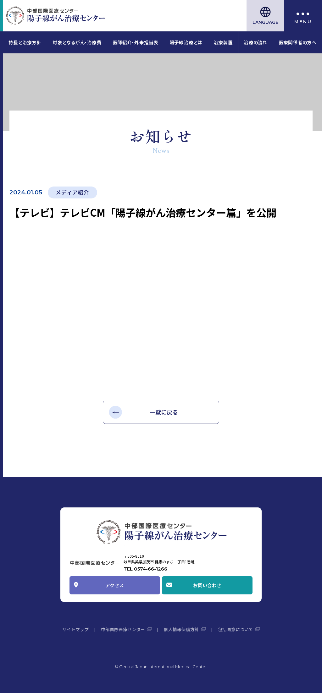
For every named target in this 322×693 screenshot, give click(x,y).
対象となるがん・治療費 (77, 42)
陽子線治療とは (186, 42)
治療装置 (223, 42)
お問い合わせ (207, 585)
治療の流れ (255, 42)
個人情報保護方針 (181, 629)
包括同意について (235, 629)
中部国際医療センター (123, 629)
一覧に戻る (164, 412)
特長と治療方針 (25, 42)
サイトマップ (75, 629)
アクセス (114, 585)
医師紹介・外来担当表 (135, 42)
